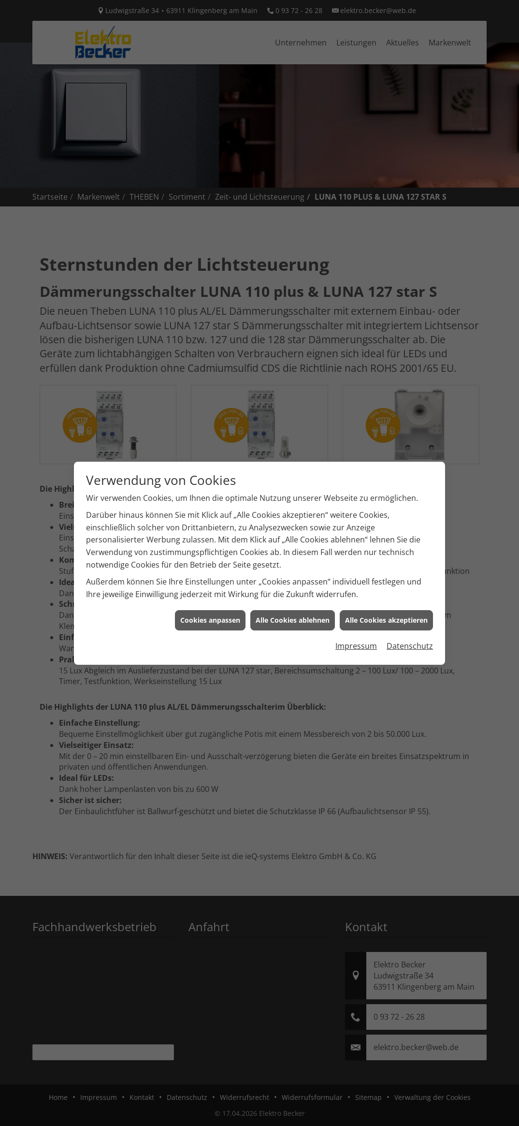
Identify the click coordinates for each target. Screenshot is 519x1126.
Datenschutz (410, 630)
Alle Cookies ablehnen (293, 605)
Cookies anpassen (210, 605)
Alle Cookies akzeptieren (386, 605)
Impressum (356, 630)
